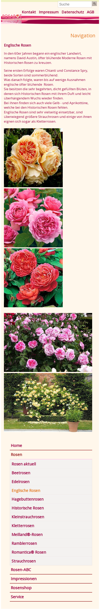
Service (17, 596)
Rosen (16, 454)
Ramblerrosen (24, 543)
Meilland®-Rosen (27, 534)
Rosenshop (21, 587)
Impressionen (24, 578)
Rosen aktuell (24, 464)
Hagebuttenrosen (28, 499)
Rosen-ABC (21, 569)
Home (16, 445)
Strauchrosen (24, 561)
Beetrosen (21, 472)
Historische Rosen (28, 508)
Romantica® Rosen (29, 552)
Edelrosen (20, 481)
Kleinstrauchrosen (28, 516)
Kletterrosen (23, 525)
